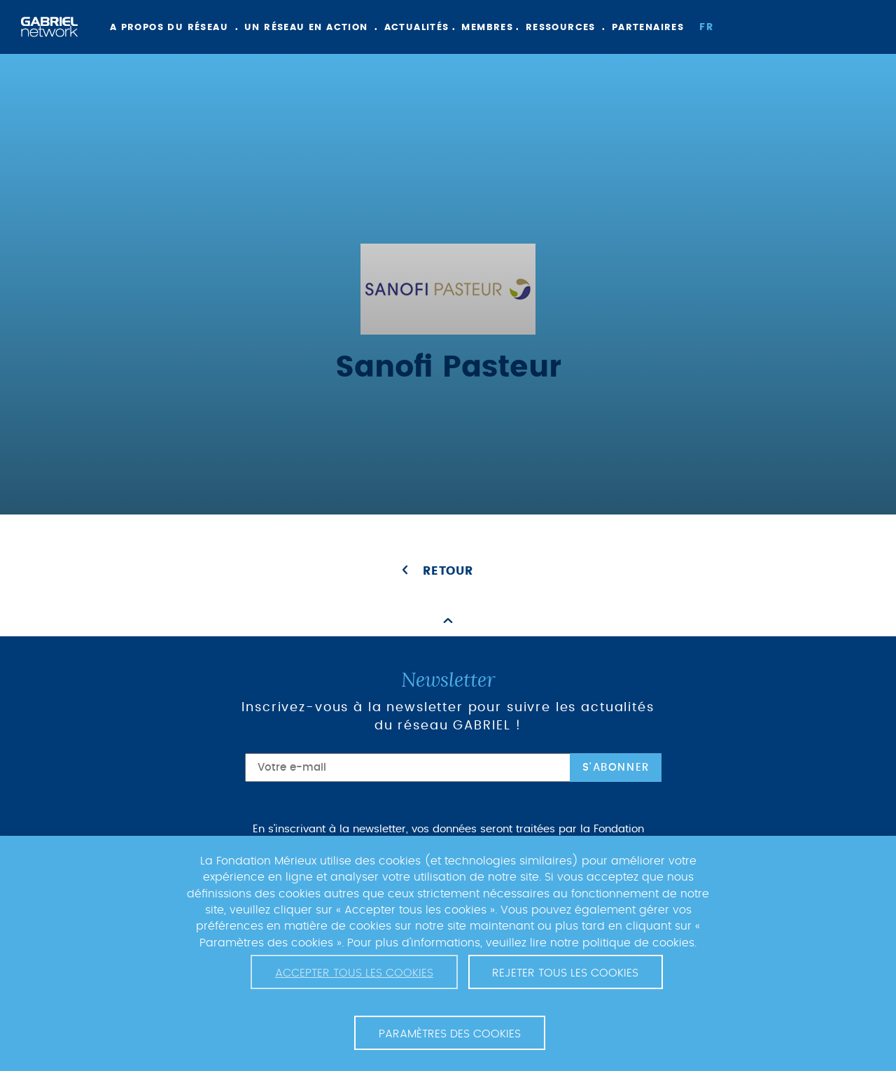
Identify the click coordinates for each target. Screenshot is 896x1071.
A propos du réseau (169, 27)
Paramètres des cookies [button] (450, 1034)
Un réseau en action (306, 27)
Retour (448, 571)
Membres (487, 27)
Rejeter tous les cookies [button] (565, 973)
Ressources (561, 27)
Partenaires (648, 27)
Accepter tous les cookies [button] (354, 973)
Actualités (416, 27)
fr (706, 27)
